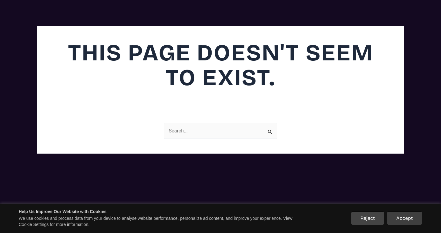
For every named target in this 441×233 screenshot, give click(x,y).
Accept (404, 218)
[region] (220, 218)
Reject (367, 218)
